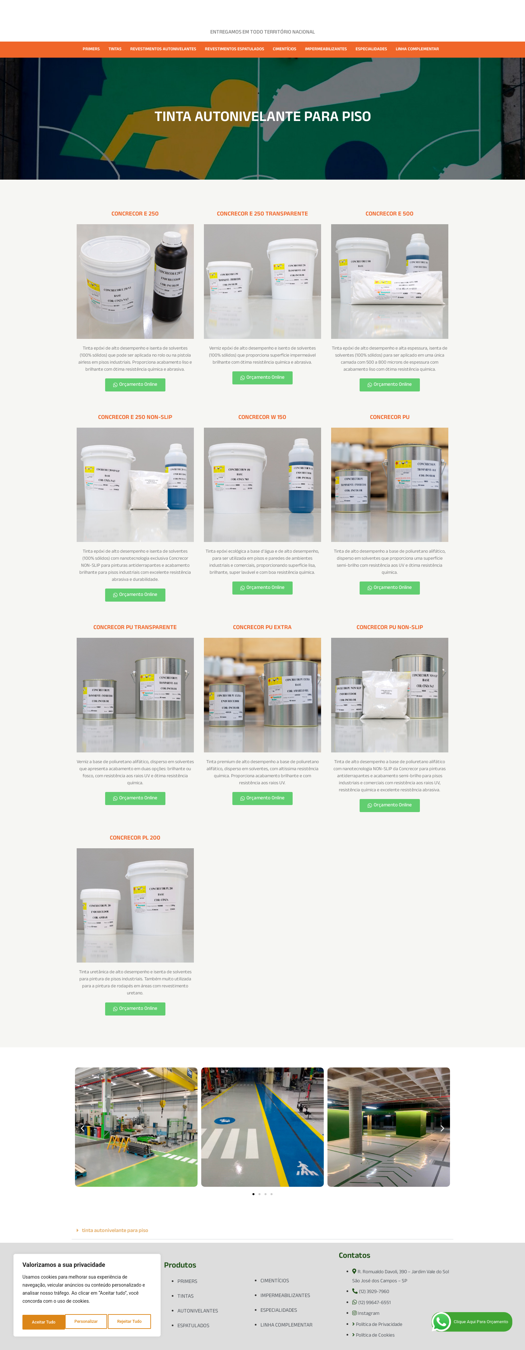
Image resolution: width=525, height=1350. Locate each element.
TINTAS (115, 49)
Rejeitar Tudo (87, 1322)
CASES (246, 10)
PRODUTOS (216, 10)
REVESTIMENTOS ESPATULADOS (234, 49)
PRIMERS (91, 49)
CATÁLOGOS (328, 10)
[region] (87, 1297)
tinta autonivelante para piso (115, 1231)
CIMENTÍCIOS (284, 49)
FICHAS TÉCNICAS (284, 10)
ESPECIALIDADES (371, 49)
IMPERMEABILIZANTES (326, 49)
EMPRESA (181, 10)
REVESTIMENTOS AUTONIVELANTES (163, 49)
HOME (153, 10)
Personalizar (43, 1322)
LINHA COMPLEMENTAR (417, 49)
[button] (82, 1128)
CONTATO (362, 10)
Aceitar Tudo (131, 1322)
